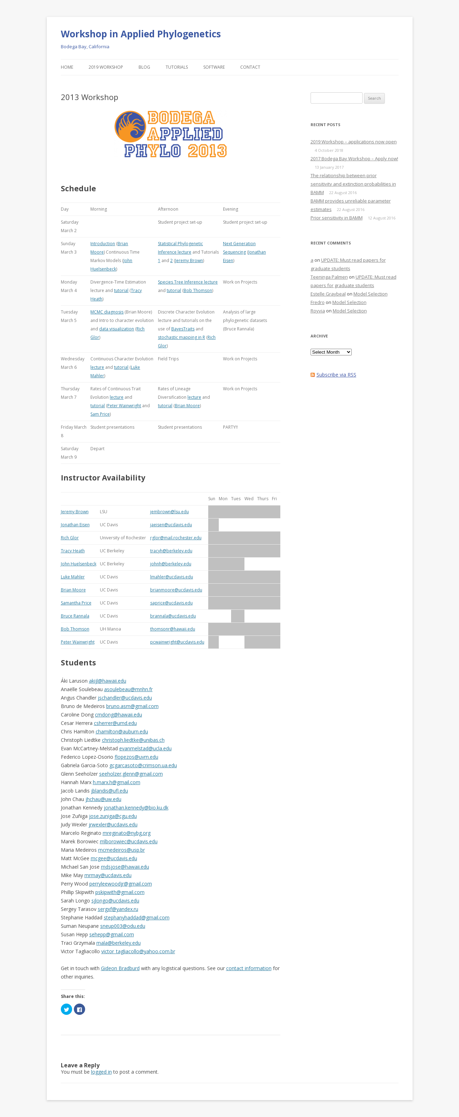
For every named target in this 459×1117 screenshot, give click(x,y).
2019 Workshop (106, 67)
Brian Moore (187, 406)
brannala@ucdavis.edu (173, 616)
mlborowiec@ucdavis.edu (129, 841)
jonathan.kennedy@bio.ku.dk (136, 807)
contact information (249, 968)
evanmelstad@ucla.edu (145, 748)
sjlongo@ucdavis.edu (115, 900)
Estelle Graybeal (328, 294)
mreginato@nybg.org (127, 833)
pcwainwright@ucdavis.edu (177, 642)
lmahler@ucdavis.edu (171, 577)
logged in (101, 1071)
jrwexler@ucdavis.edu (113, 824)
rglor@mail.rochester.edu (176, 538)
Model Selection (370, 294)
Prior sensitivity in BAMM (337, 218)
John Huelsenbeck (78, 564)
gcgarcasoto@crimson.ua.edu (143, 765)
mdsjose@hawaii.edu (125, 866)
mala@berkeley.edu (118, 942)
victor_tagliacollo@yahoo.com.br (138, 951)
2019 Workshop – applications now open (354, 141)
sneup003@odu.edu (122, 926)
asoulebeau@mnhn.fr (128, 689)
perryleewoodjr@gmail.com (120, 883)
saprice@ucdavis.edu (171, 603)
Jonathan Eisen (75, 525)
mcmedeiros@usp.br (121, 849)
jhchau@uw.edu (103, 799)
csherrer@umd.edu (115, 723)
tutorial (121, 290)
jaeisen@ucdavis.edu (171, 525)
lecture (97, 367)
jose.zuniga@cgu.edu (113, 816)
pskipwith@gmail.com (120, 892)
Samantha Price (76, 603)
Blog (144, 67)
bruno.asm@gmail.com (132, 706)
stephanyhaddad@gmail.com (137, 917)
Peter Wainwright (124, 406)
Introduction (102, 244)
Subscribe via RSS (336, 374)
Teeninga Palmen (329, 277)
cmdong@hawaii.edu (118, 714)
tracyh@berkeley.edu (171, 551)
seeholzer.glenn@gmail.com (131, 773)
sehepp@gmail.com (111, 934)
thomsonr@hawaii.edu (172, 629)
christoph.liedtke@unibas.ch (133, 740)
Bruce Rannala (75, 616)
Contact (250, 67)
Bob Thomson (198, 290)
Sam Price (100, 414)
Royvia (318, 311)
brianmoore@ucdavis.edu (176, 590)
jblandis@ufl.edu (109, 790)
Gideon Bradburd (120, 968)
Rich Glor (70, 538)
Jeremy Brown (189, 260)
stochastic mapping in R (181, 337)
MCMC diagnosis (106, 312)
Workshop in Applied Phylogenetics (141, 33)
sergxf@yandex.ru (118, 909)
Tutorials (177, 67)
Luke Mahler (73, 577)
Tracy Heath (73, 551)
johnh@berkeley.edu (170, 564)
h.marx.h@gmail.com (116, 782)
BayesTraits (183, 329)
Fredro (318, 302)
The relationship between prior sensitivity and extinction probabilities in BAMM (353, 184)
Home (67, 67)
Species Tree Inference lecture (188, 282)
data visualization (116, 329)
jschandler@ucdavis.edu (125, 697)
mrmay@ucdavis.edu (108, 875)
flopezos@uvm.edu (136, 756)
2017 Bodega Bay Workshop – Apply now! (354, 158)
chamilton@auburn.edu (122, 731)
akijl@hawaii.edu (107, 680)
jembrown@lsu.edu (169, 512)
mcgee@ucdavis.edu (114, 858)
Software (214, 67)
